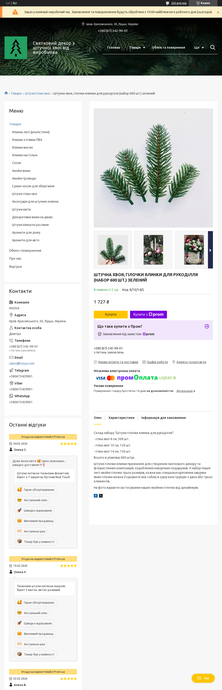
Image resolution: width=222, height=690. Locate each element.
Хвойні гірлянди (24, 178)
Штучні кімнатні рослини (30, 225)
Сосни (16, 163)
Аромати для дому (26, 232)
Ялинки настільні (24, 155)
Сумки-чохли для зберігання (33, 186)
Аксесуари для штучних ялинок (35, 201)
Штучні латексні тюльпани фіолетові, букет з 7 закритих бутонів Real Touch (43, 475)
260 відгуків (178, 3)
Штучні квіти (21, 209)
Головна (113, 47)
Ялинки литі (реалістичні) (31, 132)
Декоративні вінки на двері (32, 217)
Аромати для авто (25, 240)
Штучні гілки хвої (37, 93)
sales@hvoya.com (21, 363)
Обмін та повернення (168, 47)
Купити (110, 314)
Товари (135, 47)
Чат (203, 678)
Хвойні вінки (21, 171)
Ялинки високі (22, 147)
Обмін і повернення (25, 250)
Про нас (15, 258)
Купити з (148, 315)
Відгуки (15, 266)
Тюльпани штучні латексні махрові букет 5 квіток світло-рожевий (41, 587)
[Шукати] (211, 47)
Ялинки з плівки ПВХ (27, 140)
